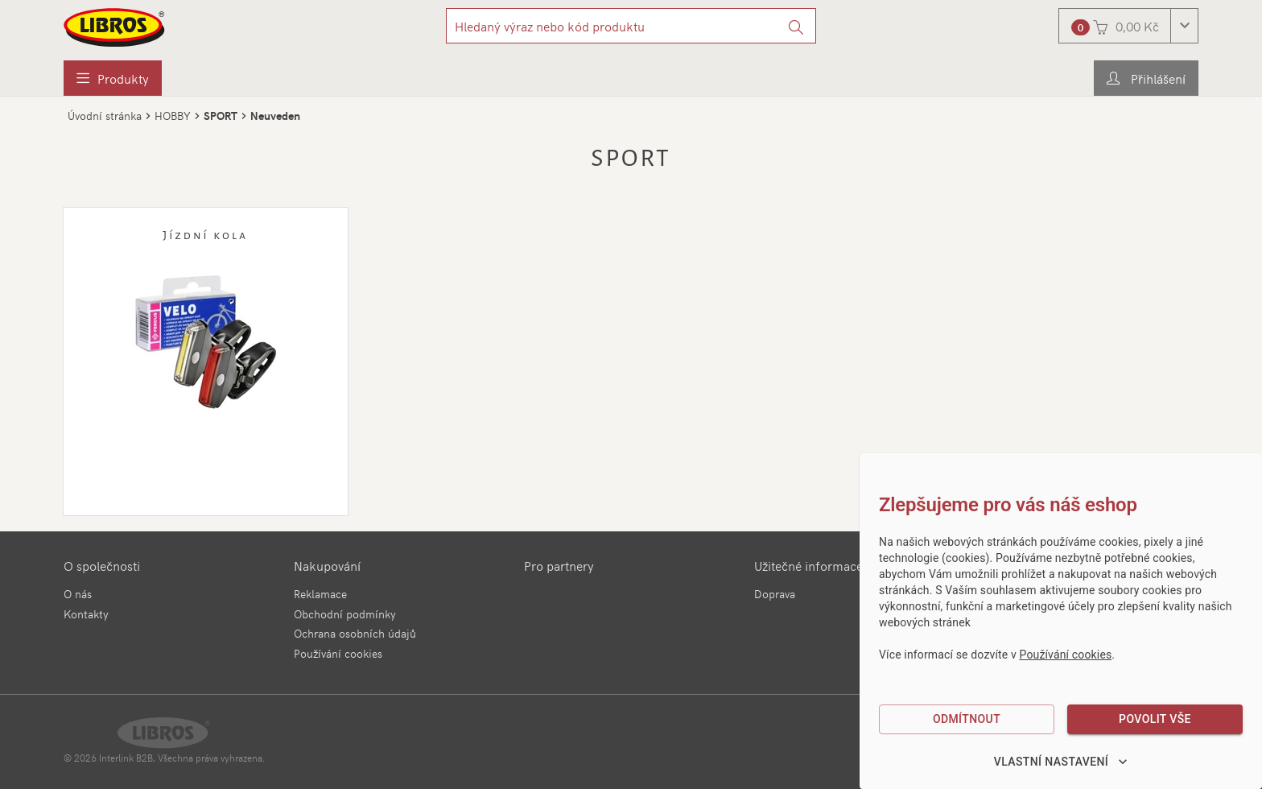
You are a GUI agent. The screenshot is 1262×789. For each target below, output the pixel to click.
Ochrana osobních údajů (355, 633)
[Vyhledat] (796, 25)
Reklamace (320, 593)
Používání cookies (338, 653)
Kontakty (86, 614)
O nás (78, 593)
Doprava (774, 593)
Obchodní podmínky (345, 614)
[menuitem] (113, 78)
